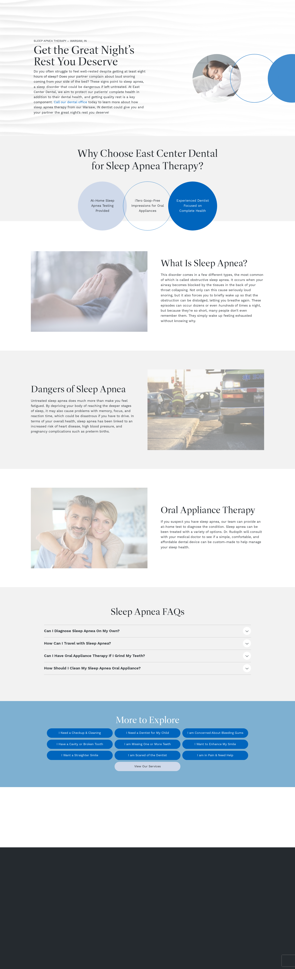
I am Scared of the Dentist (147, 755)
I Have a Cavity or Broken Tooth (80, 744)
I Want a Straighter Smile (79, 755)
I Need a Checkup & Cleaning (80, 733)
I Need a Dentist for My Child (147, 733)
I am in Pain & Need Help (215, 755)
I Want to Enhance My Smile (215, 744)
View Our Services (147, 766)
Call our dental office (70, 102)
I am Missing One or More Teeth (147, 744)
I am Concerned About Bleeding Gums (215, 733)
